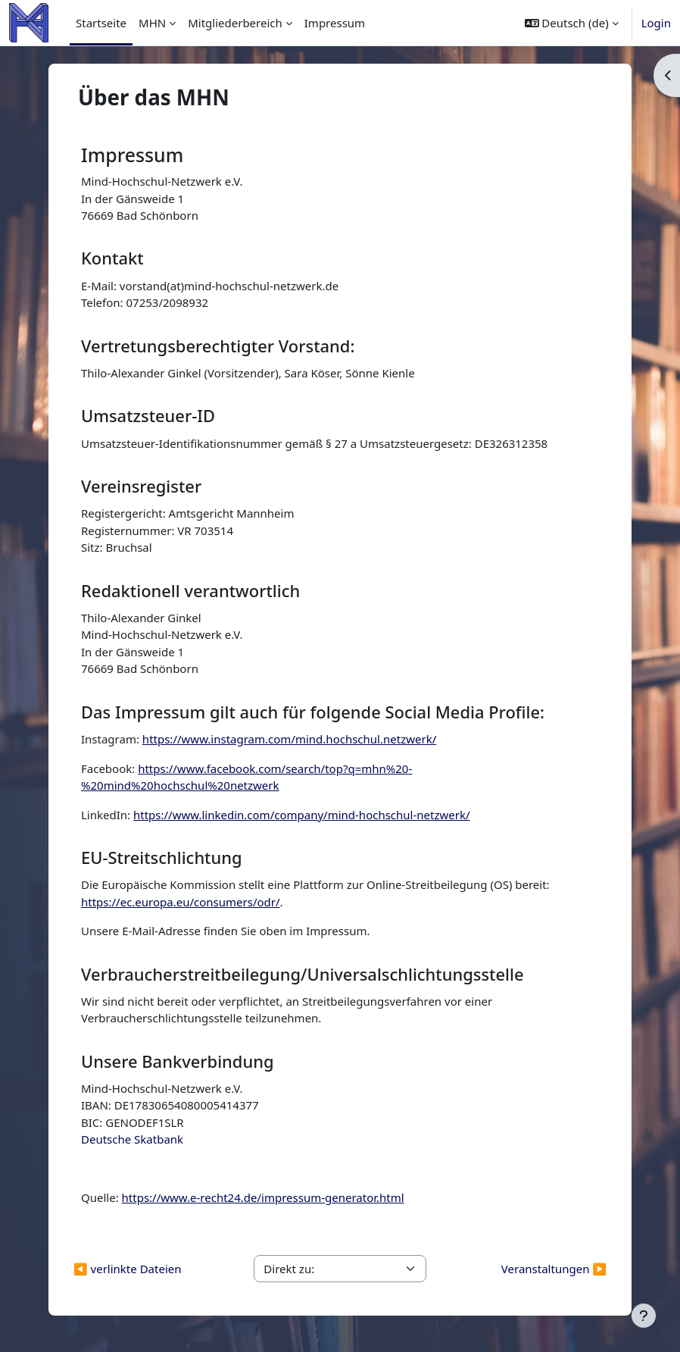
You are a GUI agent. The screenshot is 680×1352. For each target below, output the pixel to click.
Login (656, 22)
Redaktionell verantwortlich (190, 591)
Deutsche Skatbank (132, 1139)
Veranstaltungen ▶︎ (554, 1268)
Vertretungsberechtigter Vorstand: (217, 346)
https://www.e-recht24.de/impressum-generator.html (263, 1197)
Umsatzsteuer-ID (148, 416)
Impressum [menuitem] (334, 22)
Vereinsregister (141, 486)
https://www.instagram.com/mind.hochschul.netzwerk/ (289, 738)
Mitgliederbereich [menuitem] (235, 22)
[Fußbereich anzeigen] (644, 1315)
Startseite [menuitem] (101, 22)
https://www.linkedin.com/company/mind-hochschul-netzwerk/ (301, 814)
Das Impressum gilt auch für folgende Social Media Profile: (312, 712)
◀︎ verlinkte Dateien (127, 1268)
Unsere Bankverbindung (177, 1061)
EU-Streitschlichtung (161, 857)
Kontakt (112, 258)
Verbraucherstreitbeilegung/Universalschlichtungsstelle (302, 974)
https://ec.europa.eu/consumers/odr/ (180, 901)
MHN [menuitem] (152, 22)
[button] (572, 22)
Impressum (132, 154)
